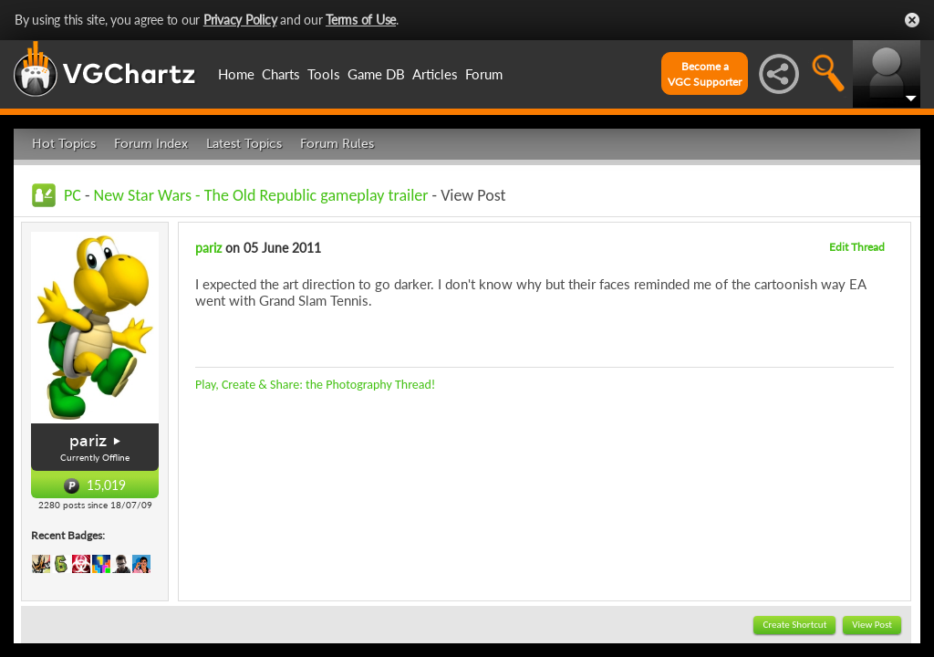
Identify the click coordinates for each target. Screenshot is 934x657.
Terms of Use (361, 19)
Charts (281, 74)
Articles (435, 74)
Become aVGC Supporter (705, 74)
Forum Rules (337, 143)
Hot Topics (64, 143)
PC (72, 195)
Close (912, 20)
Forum (484, 74)
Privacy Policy (240, 19)
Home (236, 74)
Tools (323, 74)
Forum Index (151, 143)
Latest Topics (244, 143)
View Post (872, 625)
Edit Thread (857, 247)
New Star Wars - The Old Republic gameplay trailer (261, 195)
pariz (88, 441)
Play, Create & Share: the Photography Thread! (315, 384)
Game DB (376, 74)
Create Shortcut (794, 625)
